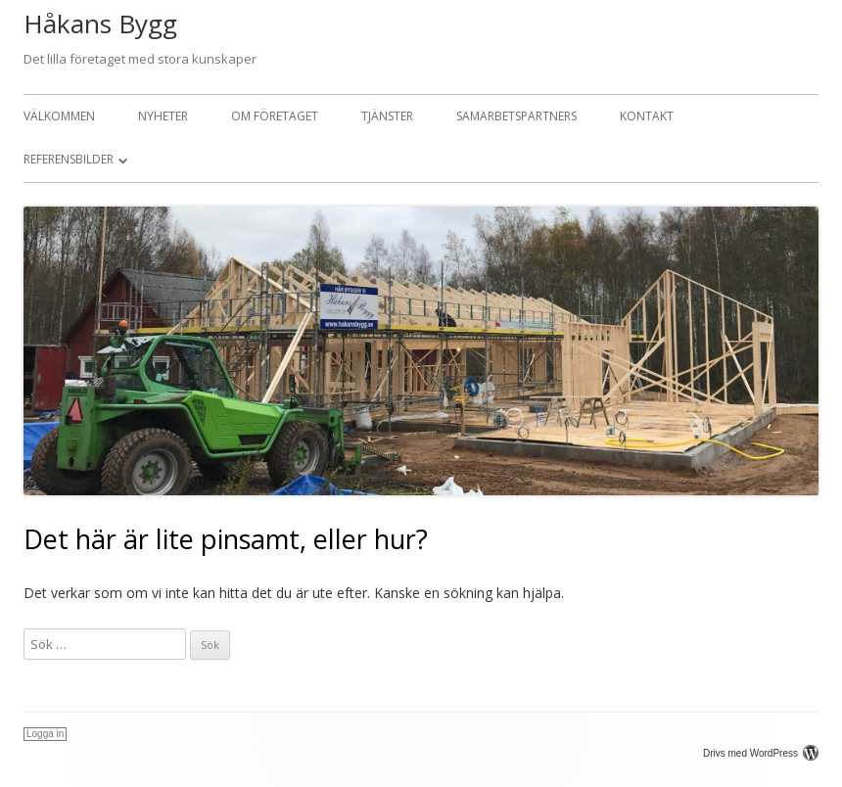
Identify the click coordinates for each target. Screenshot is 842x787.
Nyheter (163, 116)
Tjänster (387, 116)
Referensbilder (68, 159)
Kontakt (647, 116)
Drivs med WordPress (761, 753)
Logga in (45, 733)
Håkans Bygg (100, 23)
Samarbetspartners (516, 116)
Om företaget (274, 116)
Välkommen (59, 116)
